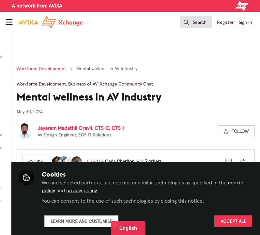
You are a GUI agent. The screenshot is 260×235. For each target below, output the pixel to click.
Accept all (233, 221)
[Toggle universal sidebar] (9, 22)
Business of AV (155, 84)
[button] (236, 131)
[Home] (50, 22)
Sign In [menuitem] (245, 22)
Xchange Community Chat (198, 84)
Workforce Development (113, 69)
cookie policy (202, 182)
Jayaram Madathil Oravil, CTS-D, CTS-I (153, 128)
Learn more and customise (153, 221)
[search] (196, 22)
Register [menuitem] (225, 22)
